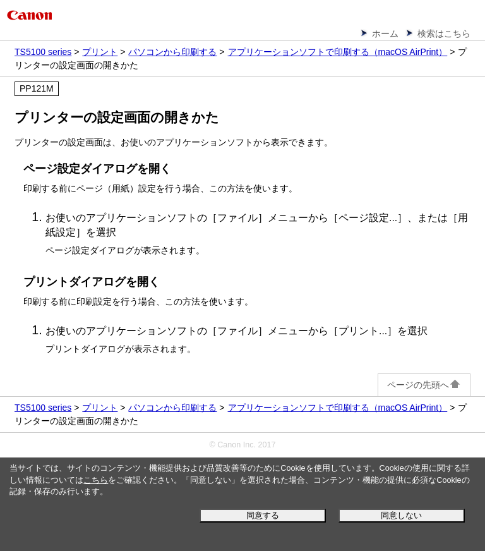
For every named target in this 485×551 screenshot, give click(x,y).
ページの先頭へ (424, 385)
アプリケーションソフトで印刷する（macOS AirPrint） (338, 52)
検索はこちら (443, 33)
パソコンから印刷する (172, 52)
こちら (95, 480)
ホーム (385, 33)
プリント (99, 52)
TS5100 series (43, 52)
